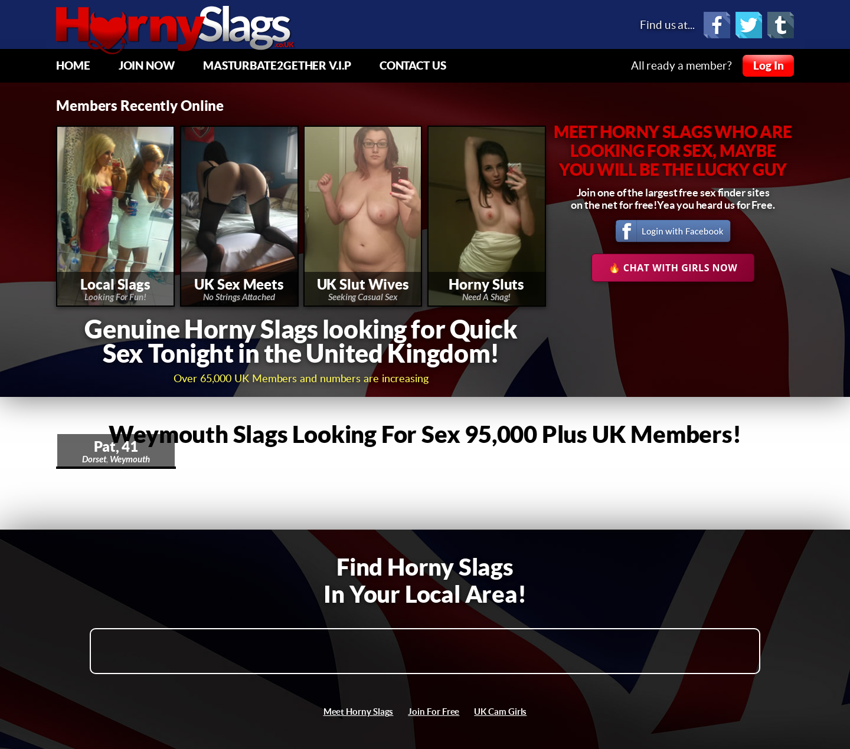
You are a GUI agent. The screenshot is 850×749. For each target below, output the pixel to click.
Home (73, 65)
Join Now (147, 65)
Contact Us (413, 65)
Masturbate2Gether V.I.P (277, 65)
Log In (768, 65)
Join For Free (433, 712)
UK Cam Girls (500, 712)
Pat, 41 (116, 446)
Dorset (94, 459)
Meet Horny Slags (358, 712)
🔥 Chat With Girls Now (673, 267)
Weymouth (130, 459)
